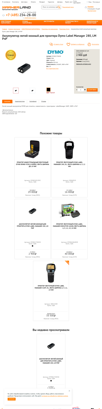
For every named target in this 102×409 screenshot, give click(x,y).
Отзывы (43, 101)
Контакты (15, 2)
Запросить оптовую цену (83, 64)
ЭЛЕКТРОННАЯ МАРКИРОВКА (6, 22)
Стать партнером (76, 2)
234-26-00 (21, 15)
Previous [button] (2, 348)
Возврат (42, 2)
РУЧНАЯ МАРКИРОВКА (27, 22)
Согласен (12, 399)
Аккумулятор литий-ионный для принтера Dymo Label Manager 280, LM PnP (83, 164)
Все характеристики (52, 69)
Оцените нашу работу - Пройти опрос (22, 377)
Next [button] (99, 348)
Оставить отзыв (58, 44)
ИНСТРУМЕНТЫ (49, 21)
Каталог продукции (14, 29)
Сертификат (32, 101)
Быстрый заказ (92, 11)
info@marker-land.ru (30, 18)
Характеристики (20, 101)
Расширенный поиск (68, 7)
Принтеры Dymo (64, 29)
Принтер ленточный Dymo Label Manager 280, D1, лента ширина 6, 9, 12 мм (51, 164)
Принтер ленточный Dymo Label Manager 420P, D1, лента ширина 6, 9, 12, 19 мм (67, 226)
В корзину (92, 90)
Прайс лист (68, 2)
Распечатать (95, 44)
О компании (6, 2)
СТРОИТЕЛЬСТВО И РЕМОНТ (71, 22)
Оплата (33, 2)
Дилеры (60, 2)
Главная (4, 29)
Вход (90, 2)
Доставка (24, 2)
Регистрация (96, 2)
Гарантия (51, 2)
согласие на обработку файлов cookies (55, 396)
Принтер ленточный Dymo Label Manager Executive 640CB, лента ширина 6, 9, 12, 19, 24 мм (35, 226)
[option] (24, 68)
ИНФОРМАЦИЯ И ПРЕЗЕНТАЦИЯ (92, 22)
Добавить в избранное (77, 44)
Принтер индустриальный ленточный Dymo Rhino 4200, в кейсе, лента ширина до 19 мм (18, 164)
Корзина (90, 7)
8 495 (13, 372)
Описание (7, 101)
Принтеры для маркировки (50, 29)
